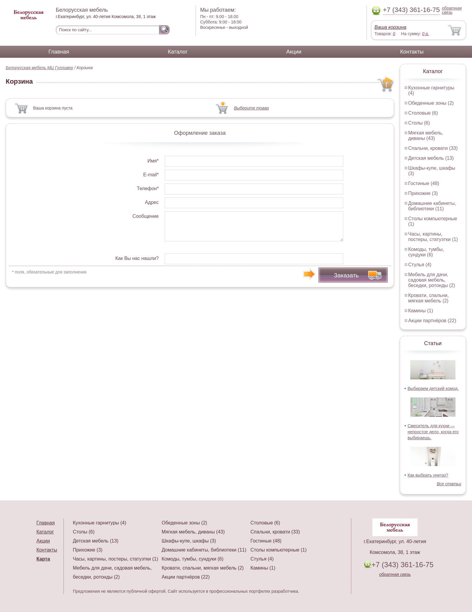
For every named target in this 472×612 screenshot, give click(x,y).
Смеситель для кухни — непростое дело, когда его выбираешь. (433, 431)
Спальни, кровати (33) (433, 148)
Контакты (412, 52)
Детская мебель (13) (431, 158)
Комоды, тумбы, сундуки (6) (426, 252)
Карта (43, 558)
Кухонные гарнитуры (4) (99, 522)
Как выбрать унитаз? (428, 475)
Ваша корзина (390, 27)
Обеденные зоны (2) (431, 103)
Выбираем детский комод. (433, 388)
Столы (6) (419, 122)
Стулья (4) (419, 264)
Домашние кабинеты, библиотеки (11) (432, 206)
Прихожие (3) (423, 193)
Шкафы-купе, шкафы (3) (189, 540)
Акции (293, 52)
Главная (58, 52)
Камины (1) (420, 310)
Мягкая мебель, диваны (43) (425, 135)
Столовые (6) (423, 113)
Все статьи (449, 483)
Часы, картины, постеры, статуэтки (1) (433, 236)
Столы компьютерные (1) (278, 549)
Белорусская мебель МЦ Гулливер (39, 67)
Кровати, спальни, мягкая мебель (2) (428, 298)
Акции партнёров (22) (432, 320)
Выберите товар (251, 108)
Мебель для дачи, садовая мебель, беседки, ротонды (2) (431, 280)
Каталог (178, 52)
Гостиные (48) (423, 183)
